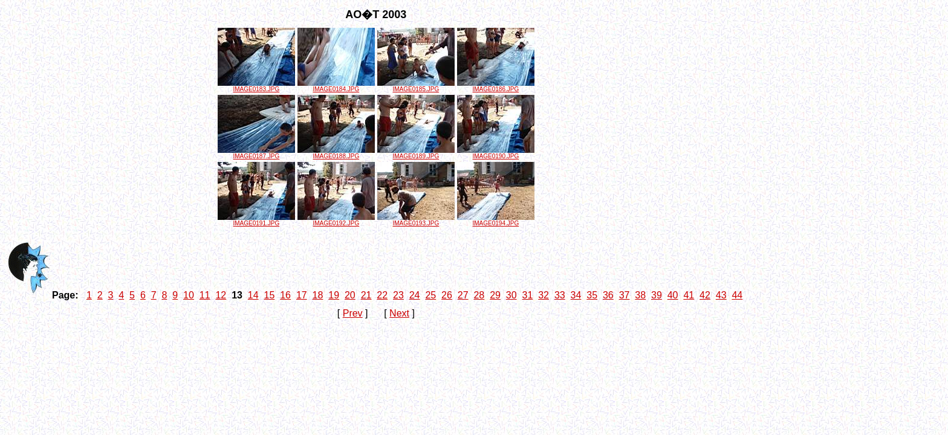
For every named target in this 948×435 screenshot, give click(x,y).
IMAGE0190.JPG (495, 153)
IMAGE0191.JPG (256, 220)
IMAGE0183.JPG (256, 86)
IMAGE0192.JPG (336, 220)
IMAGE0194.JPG (495, 220)
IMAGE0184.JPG (336, 86)
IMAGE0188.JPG (336, 153)
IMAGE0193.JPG (416, 220)
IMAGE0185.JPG (416, 86)
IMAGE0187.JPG (256, 153)
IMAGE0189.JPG (416, 153)
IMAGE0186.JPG (495, 86)
